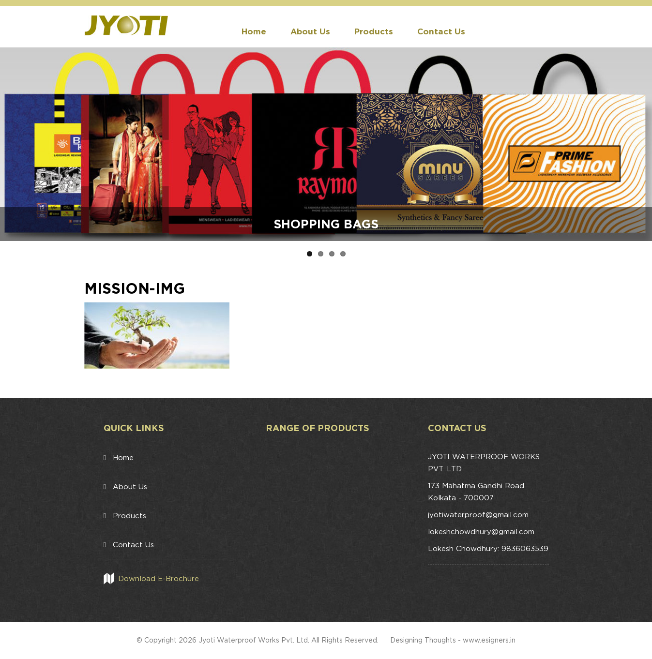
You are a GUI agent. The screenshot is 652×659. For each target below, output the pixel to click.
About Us (310, 31)
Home (254, 31)
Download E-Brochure (158, 578)
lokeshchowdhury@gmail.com (481, 531)
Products (373, 31)
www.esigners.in (489, 640)
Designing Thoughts (423, 640)
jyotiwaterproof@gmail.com (478, 514)
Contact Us (441, 31)
